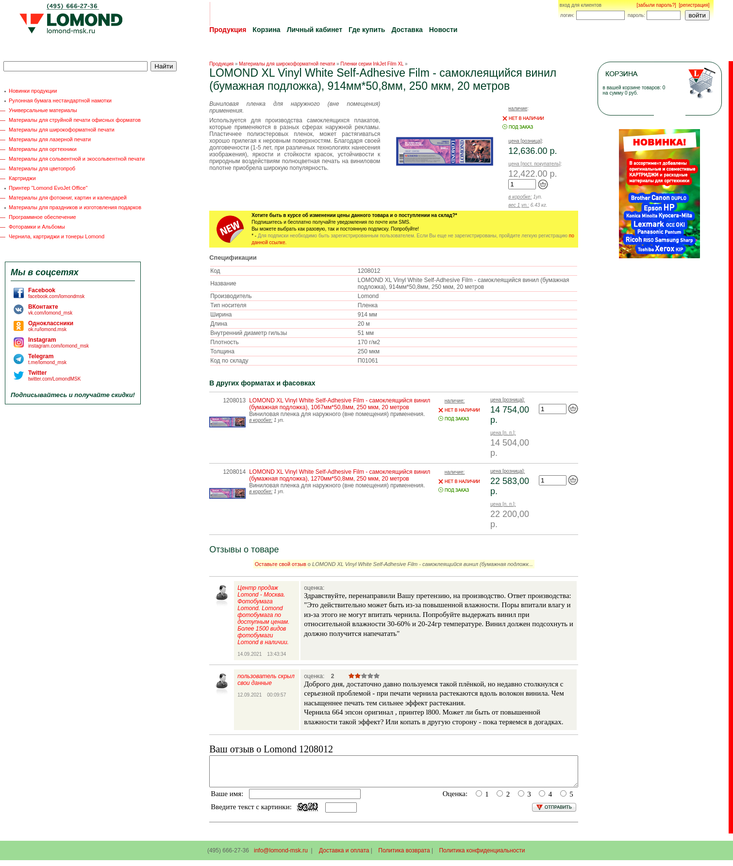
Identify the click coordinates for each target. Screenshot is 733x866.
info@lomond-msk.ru (281, 856)
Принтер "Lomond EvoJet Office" (48, 188)
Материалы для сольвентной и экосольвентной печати (77, 159)
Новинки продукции (33, 91)
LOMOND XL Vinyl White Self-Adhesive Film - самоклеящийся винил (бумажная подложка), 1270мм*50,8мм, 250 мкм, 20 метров (339, 475)
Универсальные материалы (43, 110)
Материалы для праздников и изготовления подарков (75, 207)
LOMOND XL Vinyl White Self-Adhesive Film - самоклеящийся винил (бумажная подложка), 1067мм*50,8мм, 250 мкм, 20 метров (339, 404)
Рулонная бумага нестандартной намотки (60, 100)
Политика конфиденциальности (482, 856)
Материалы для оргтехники (43, 149)
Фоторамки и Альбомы (37, 227)
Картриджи (22, 178)
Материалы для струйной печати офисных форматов (75, 120)
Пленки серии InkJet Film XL (371, 64)
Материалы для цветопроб (42, 168)
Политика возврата (404, 856)
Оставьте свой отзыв (280, 564)
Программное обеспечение (42, 217)
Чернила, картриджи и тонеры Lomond (56, 236)
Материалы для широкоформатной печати (62, 130)
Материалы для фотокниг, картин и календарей (68, 197)
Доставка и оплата (344, 856)
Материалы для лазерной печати (50, 139)
